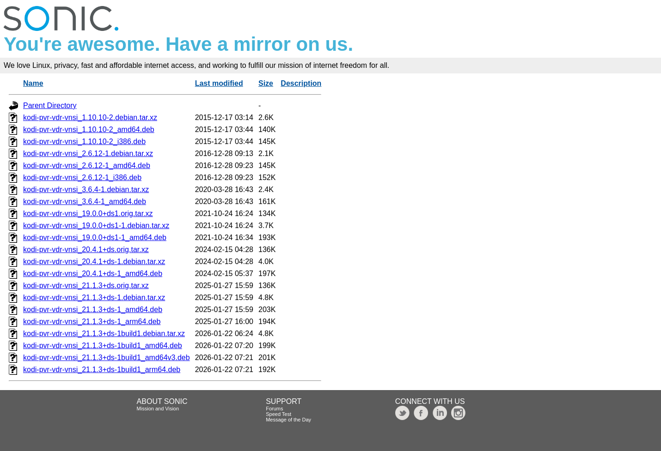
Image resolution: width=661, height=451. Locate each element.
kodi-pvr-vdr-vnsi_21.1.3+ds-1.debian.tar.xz (94, 297)
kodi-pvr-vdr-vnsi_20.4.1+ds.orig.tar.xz (86, 249)
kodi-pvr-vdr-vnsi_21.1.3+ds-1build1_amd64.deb (102, 345)
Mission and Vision (158, 408)
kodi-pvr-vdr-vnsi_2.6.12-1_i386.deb (82, 177)
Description (301, 83)
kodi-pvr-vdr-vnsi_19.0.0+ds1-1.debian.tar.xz (96, 225)
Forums (274, 408)
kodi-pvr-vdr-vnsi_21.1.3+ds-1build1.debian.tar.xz (104, 333)
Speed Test (278, 414)
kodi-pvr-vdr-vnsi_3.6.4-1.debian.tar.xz (86, 189)
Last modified (219, 83)
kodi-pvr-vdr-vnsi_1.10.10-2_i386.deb (84, 141)
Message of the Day (288, 419)
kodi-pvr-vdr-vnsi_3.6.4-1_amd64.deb (84, 201)
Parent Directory (50, 105)
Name (33, 83)
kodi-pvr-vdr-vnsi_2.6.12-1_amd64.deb (86, 165)
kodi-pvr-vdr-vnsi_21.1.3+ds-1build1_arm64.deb (101, 369)
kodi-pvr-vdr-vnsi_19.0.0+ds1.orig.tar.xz (88, 213)
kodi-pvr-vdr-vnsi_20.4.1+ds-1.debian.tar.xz (94, 261)
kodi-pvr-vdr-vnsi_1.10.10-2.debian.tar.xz (90, 117)
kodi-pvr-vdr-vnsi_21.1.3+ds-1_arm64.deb (91, 321)
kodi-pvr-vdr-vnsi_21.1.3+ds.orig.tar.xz (86, 285)
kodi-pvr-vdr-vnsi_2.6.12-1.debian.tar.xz (88, 153)
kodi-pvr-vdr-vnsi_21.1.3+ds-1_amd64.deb (92, 309)
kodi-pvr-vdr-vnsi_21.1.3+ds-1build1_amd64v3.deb (106, 357)
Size (265, 83)
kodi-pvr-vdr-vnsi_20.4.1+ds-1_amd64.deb (92, 273)
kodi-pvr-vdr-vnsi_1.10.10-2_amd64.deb (88, 129)
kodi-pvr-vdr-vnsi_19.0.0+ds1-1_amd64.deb (94, 237)
